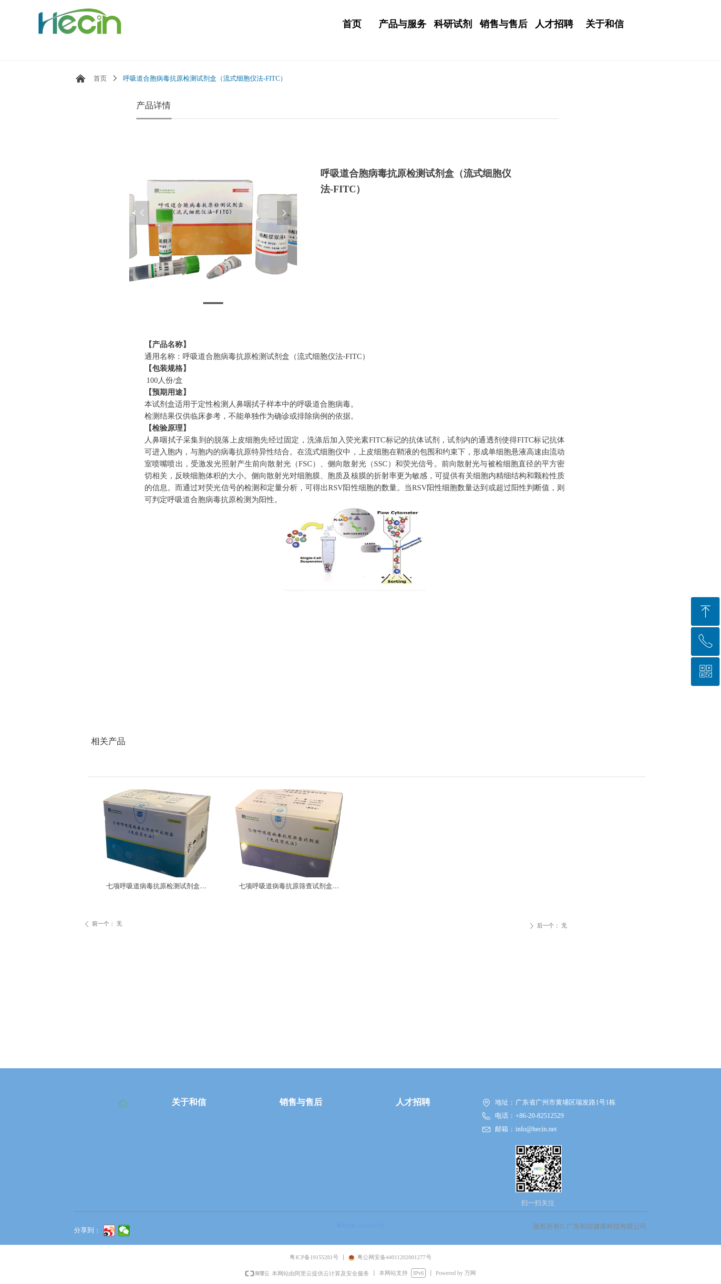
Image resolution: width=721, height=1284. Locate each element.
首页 (100, 78)
